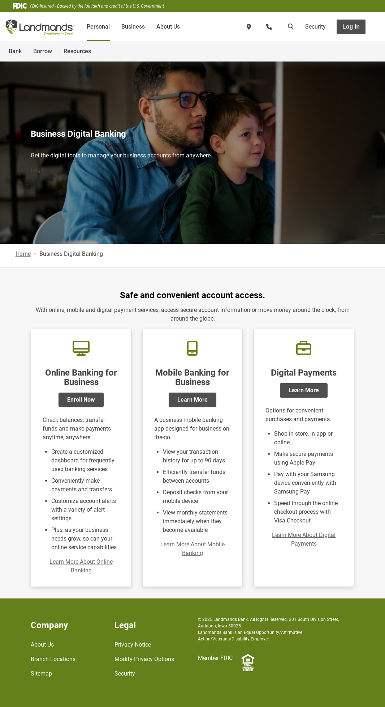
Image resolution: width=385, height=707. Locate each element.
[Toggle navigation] (328, 47)
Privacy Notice (132, 644)
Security (315, 26)
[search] (289, 26)
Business (133, 26)
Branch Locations (53, 659)
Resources (77, 51)
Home (23, 253)
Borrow (42, 51)
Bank (15, 51)
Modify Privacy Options (144, 659)
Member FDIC (215, 658)
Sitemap (41, 673)
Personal (98, 26)
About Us (168, 26)
